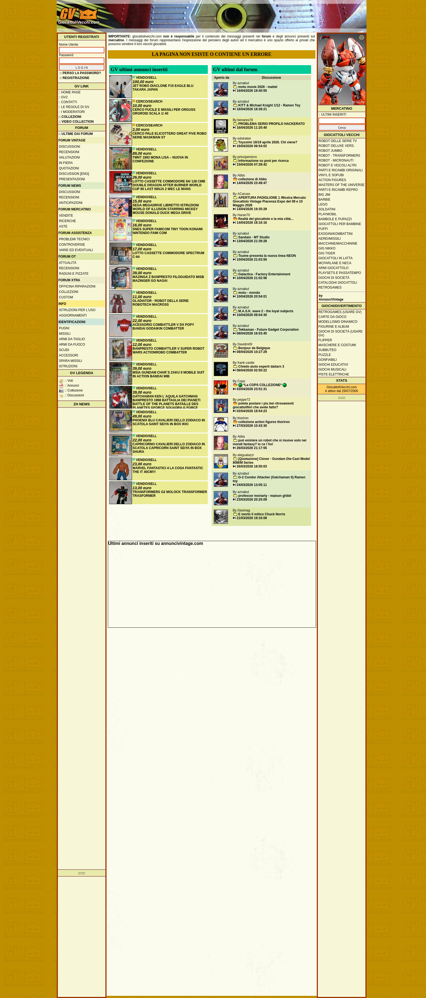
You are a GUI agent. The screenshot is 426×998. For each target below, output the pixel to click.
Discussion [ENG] (74, 174)
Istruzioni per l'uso (77, 310)
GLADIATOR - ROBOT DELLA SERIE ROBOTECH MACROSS (161, 303)
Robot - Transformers (339, 155)
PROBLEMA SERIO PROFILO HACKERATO (271, 124)
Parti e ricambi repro (338, 190)
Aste (63, 226)
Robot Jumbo (330, 151)
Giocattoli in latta (335, 258)
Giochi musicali (332, 369)
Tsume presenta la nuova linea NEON (267, 256)
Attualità (67, 263)
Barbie (324, 199)
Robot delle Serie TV (337, 141)
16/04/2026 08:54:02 (252, 146)
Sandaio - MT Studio (254, 237)
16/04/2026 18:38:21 (252, 109)
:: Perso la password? (80, 73)
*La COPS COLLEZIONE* (262, 385)
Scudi (64, 350)
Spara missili (70, 361)
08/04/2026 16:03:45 (252, 333)
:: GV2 (63, 97)
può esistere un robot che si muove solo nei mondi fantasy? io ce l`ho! (269, 442)
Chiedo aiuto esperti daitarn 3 (261, 366)
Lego (322, 204)
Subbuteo (327, 350)
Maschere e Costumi (337, 345)
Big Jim (324, 195)
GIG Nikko (327, 248)
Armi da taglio (72, 339)
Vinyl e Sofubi (331, 175)
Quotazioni (69, 168)
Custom (66, 297)
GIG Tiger (326, 253)
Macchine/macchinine (337, 243)
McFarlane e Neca (334, 263)
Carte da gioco (332, 317)
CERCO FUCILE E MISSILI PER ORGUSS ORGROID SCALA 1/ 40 (164, 111)
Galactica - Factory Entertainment (264, 274)
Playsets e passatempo (339, 273)
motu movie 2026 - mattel (257, 87)
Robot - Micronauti (335, 160)
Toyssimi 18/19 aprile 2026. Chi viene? (267, 142)
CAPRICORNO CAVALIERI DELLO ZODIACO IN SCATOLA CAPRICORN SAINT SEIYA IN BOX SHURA (169, 448)
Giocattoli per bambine (339, 224)
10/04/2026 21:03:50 (252, 259)
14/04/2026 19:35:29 (252, 209)
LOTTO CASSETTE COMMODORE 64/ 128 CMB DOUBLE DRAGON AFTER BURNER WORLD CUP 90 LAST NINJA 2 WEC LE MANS (169, 185)
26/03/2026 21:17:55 (252, 448)
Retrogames (330, 287)
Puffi (323, 229)
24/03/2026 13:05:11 (252, 485)
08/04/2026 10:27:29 (252, 352)
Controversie (72, 245)
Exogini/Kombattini (335, 234)
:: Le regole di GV (73, 107)
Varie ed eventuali (76, 250)
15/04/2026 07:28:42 (252, 164)
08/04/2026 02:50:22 (252, 370)
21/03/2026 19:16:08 (252, 518)
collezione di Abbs (252, 179)
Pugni (64, 328)
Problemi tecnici (74, 239)
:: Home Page (69, 92)
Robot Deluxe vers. (336, 146)
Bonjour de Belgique (254, 348)
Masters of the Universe (341, 185)
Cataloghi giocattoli (337, 283)
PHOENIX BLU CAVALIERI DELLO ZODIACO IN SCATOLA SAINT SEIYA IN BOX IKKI (169, 422)
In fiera (66, 163)
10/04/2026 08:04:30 (252, 315)
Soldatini (326, 209)
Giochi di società (333, 278)
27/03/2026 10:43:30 (252, 426)
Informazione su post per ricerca (263, 161)
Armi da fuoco (72, 344)
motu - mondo (249, 293)
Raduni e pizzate (74, 274)
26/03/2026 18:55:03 (252, 466)
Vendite (66, 215)
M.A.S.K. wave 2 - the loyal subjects (265, 311)
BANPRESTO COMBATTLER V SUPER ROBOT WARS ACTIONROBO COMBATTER (168, 350)
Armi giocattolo (333, 268)
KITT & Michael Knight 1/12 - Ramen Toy (269, 105)
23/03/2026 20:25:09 (252, 499)
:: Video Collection (76, 122)
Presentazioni (72, 179)
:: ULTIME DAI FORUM (75, 134)
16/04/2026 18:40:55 (252, 91)
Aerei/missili (329, 239)
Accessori (68, 355)
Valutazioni (69, 157)
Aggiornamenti (73, 315)
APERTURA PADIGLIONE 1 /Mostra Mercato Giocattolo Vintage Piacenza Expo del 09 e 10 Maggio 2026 (269, 201)
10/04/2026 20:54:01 (252, 296)
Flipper (325, 340)
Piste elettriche (333, 374)
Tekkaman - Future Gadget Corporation (268, 329)
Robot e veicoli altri (337, 165)
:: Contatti (67, 102)
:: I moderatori (71, 112)
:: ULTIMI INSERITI (332, 114)
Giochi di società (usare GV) (340, 333)
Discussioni (69, 147)
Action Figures (332, 180)
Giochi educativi (333, 365)
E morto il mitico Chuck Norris (261, 514)
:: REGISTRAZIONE (74, 78)
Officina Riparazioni (77, 286)
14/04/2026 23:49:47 (252, 183)
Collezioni (68, 292)
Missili (65, 334)
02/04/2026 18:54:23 (252, 411)
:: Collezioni (69, 117)
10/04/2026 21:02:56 (252, 278)
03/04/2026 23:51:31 (252, 389)
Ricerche (67, 221)
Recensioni (69, 152)
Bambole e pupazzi (335, 219)
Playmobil (327, 214)
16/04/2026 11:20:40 (252, 128)
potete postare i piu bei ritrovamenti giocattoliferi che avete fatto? (263, 405)
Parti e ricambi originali (340, 170)
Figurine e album (333, 327)
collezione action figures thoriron (264, 422)
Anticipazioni (70, 203)
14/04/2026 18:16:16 (252, 223)
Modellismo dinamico (337, 322)
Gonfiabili (327, 360)
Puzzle (324, 355)
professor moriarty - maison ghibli (264, 496)
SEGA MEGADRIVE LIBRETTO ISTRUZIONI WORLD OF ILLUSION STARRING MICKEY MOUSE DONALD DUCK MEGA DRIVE (166, 209)
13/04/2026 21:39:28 (252, 241)
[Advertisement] (266, 13)
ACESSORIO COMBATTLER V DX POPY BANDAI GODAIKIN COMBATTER (163, 326)
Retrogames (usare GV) (340, 312)
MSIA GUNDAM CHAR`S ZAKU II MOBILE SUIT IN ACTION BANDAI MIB (168, 374)
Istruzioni (68, 366)
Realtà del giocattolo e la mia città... (265, 219)
